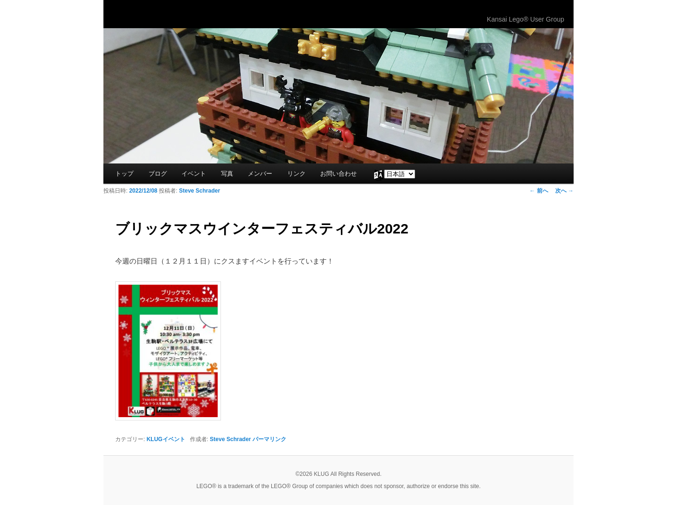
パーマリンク (269, 439)
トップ (124, 173)
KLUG (140, 14)
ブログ (158, 173)
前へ (538, 190)
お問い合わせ (338, 173)
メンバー (260, 173)
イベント (193, 173)
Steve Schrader (199, 190)
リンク (296, 173)
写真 (227, 173)
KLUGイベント (166, 439)
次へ (564, 190)
